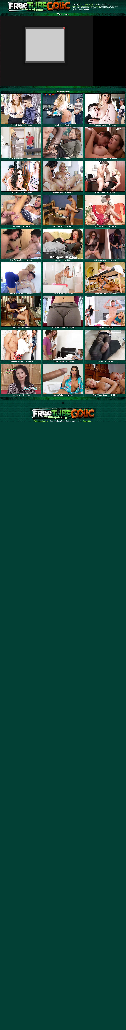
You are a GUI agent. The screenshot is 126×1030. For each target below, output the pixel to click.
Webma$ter (87, 421)
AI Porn (97, 6)
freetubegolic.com (41, 421)
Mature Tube (76, 6)
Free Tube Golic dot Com (88, 4)
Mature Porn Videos (87, 6)
